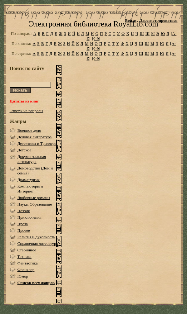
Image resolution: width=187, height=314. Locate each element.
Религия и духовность (36, 237)
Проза (22, 223)
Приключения (29, 217)
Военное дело (29, 130)
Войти (130, 20)
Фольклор (26, 269)
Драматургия (28, 179)
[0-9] (96, 38)
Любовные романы (33, 197)
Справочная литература (37, 243)
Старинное (26, 250)
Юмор (22, 276)
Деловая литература (34, 137)
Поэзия (23, 210)
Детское (24, 150)
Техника (24, 256)
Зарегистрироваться (158, 20)
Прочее (23, 230)
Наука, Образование (34, 204)
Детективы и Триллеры (37, 143)
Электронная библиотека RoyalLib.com (93, 24)
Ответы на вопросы (26, 110)
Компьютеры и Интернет (30, 188)
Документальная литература (31, 159)
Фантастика (27, 263)
